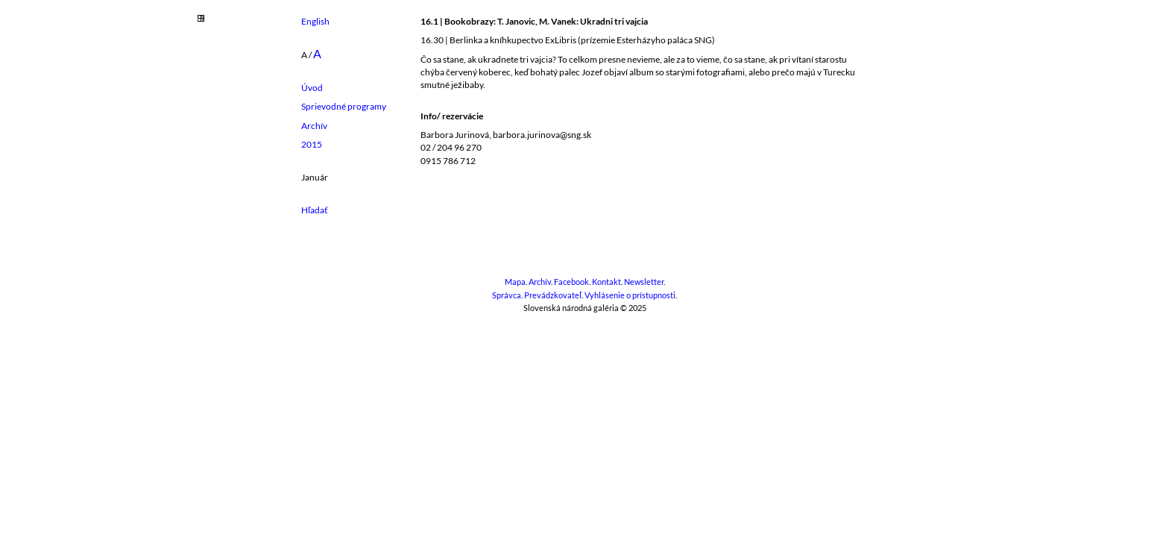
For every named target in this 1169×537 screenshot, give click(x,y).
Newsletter (644, 282)
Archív (314, 125)
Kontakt (606, 282)
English (315, 21)
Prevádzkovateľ (553, 295)
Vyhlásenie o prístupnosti (629, 295)
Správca (506, 295)
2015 (311, 144)
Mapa (515, 282)
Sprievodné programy (343, 106)
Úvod (312, 87)
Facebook (571, 282)
